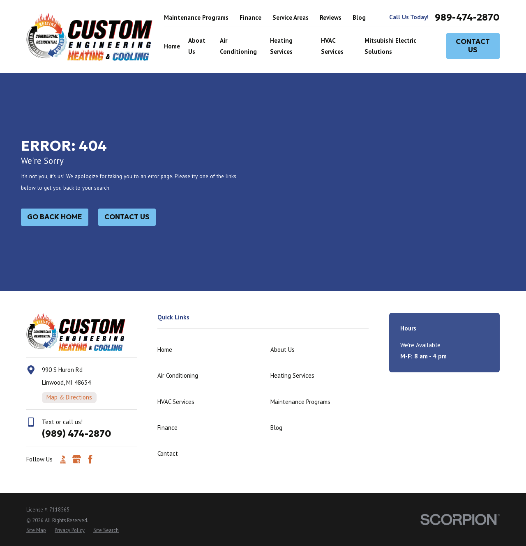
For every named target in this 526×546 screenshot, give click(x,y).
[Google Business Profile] (76, 459)
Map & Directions (69, 397)
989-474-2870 (467, 17)
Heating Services (292, 375)
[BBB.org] (63, 459)
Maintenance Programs (196, 17)
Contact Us (473, 45)
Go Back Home (54, 217)
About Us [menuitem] (196, 46)
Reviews (330, 17)
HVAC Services (175, 402)
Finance (250, 17)
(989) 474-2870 (76, 433)
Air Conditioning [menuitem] (238, 46)
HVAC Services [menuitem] (332, 46)
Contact (167, 453)
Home (164, 349)
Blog (359, 17)
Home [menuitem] (172, 46)
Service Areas (290, 17)
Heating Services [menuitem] (281, 46)
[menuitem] (36, 530)
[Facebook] (90, 459)
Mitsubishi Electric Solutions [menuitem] (390, 46)
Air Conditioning (177, 375)
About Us (282, 349)
